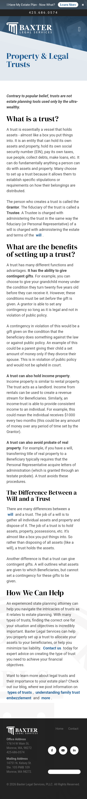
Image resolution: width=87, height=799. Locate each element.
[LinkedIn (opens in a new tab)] (74, 750)
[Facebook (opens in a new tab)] (52, 750)
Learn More (68, 4)
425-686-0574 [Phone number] (15, 752)
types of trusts (19, 692)
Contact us (52, 648)
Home (59, 728)
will (39, 235)
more (45, 698)
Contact (73, 728)
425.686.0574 (43, 12)
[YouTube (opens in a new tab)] (63, 750)
